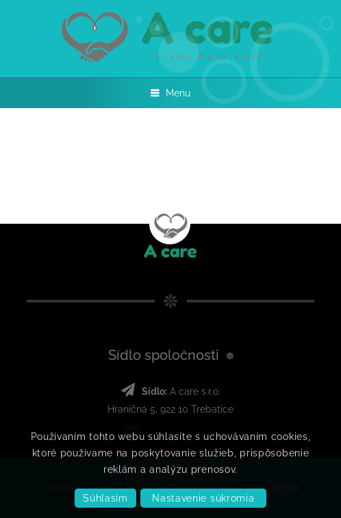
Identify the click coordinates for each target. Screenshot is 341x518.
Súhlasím (105, 498)
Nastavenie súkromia (203, 498)
